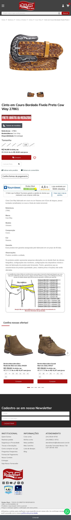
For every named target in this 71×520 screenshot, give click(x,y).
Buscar (65, 13)
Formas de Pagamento (10, 455)
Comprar (19, 381)
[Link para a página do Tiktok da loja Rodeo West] (14, 483)
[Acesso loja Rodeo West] (63, 5)
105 (25, 145)
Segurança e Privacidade (10, 443)
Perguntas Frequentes (10, 452)
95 (14, 145)
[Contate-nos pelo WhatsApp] (67, 512)
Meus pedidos (29, 443)
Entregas (5, 461)
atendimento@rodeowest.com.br (57, 443)
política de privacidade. (29, 513)
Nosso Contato (7, 458)
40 (16, 373)
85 (4, 145)
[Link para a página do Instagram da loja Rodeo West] (3, 483)
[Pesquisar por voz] (59, 13)
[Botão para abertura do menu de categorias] (2, 5)
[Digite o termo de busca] (29, 13)
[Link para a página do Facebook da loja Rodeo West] (7, 483)
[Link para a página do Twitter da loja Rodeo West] (18, 483)
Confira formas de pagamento (15, 176)
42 (24, 373)
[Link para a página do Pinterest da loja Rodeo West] (22, 483)
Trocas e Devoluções (9, 446)
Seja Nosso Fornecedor (10, 464)
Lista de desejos (29, 449)
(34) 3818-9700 (52, 437)
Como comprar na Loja (10, 449)
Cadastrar (9, 424)
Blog (25, 452)
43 (27, 373)
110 (31, 145)
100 (19, 145)
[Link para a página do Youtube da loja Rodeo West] (11, 483)
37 (6, 373)
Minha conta (28, 440)
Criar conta (28, 437)
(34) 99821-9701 (52, 440)
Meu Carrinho (28, 446)
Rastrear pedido (7, 440)
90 (9, 145)
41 (20, 373)
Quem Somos (6, 437)
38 (43, 373)
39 (13, 373)
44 (6, 377)
